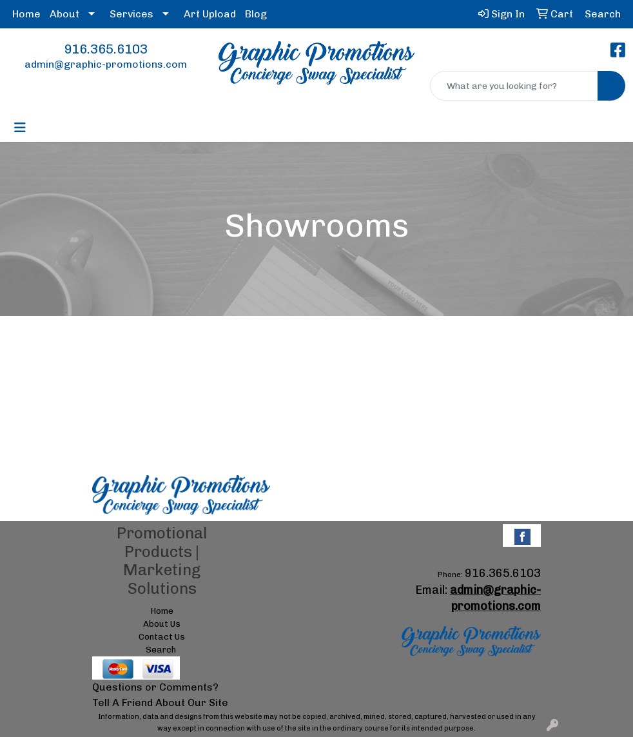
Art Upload (210, 14)
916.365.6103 (106, 49)
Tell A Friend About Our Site (160, 702)
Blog (256, 14)
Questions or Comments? (155, 687)
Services (131, 14)
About (64, 14)
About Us (161, 623)
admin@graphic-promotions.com (105, 64)
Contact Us (162, 636)
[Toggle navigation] (20, 128)
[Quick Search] (514, 86)
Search (161, 649)
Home (26, 14)
